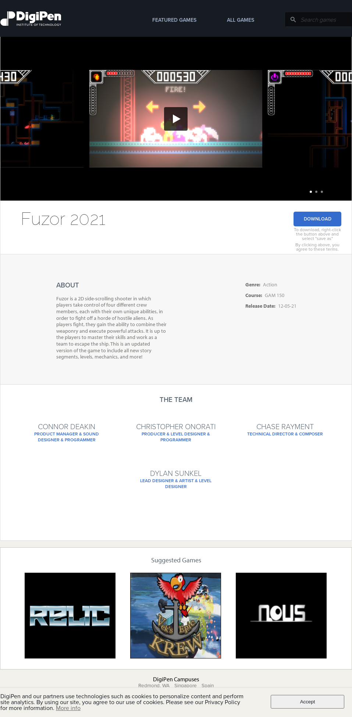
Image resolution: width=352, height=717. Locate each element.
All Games (240, 20)
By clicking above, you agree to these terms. (317, 247)
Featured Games (174, 20)
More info (68, 708)
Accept (307, 701)
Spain (208, 686)
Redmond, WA (154, 686)
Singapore (185, 686)
